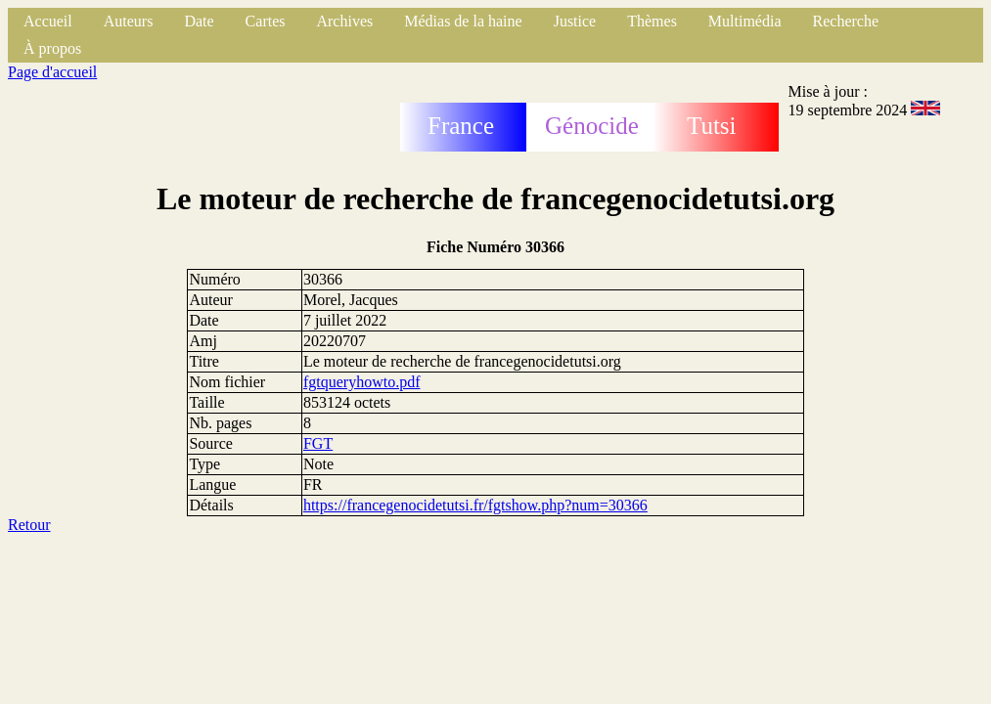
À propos (52, 48)
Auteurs (129, 21)
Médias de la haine (462, 21)
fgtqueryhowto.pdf (362, 382)
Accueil (47, 21)
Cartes (266, 21)
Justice (575, 21)
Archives (344, 21)
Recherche (846, 21)
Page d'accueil (52, 72)
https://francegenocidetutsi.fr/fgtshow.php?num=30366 (475, 505)
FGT (318, 443)
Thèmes (652, 21)
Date (198, 21)
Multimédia (745, 21)
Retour (29, 524)
